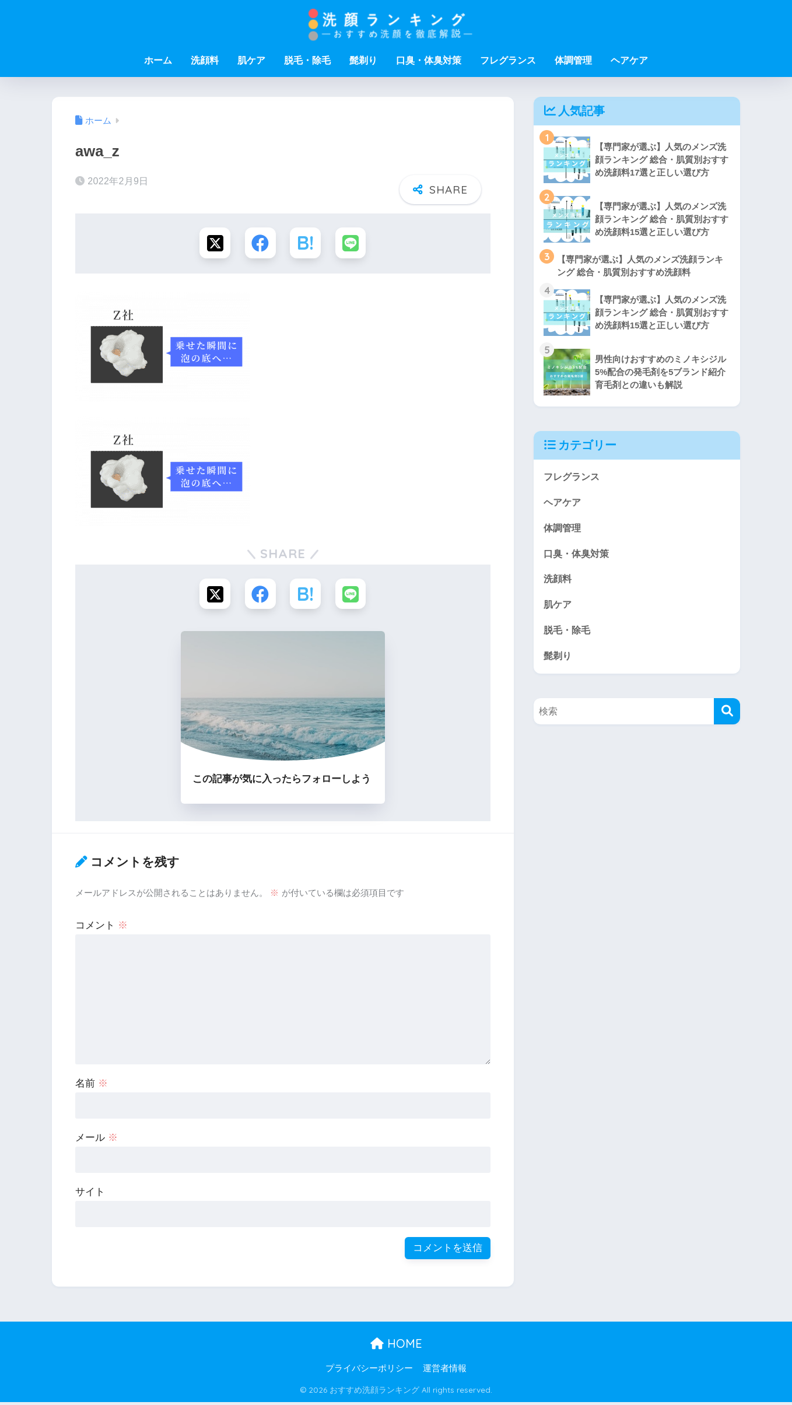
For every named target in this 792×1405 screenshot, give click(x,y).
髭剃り (363, 60)
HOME (396, 1346)
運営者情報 (445, 1370)
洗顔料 (205, 60)
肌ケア (251, 60)
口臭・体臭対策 (428, 60)
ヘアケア (629, 60)
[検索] (727, 716)
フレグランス (508, 60)
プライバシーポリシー (369, 1370)
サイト (90, 1194)
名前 (91, 1086)
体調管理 (573, 60)
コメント (101, 928)
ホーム (158, 60)
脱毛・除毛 (307, 60)
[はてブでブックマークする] (306, 243)
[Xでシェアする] (213, 243)
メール (96, 1140)
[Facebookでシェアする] (260, 243)
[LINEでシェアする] (353, 243)
